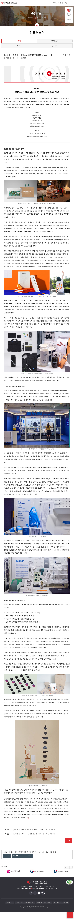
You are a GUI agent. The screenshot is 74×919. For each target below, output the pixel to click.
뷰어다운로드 (47, 903)
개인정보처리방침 (30, 903)
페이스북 (35, 893)
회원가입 (60, 3)
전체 (19, 41)
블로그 (43, 893)
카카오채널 (39, 893)
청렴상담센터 (9, 903)
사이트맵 (65, 903)
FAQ (7, 856)
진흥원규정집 (19, 903)
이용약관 (39, 903)
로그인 (55, 3)
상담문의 (16, 856)
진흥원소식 (54, 41)
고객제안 (27, 856)
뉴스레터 (54, 46)
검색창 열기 (66, 3)
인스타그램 (31, 893)
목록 (69, 841)
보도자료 (19, 46)
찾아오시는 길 (57, 903)
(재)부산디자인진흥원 (9, 3)
